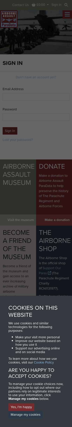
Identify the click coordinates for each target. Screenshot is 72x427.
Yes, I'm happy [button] (21, 407)
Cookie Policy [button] (44, 362)
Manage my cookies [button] (25, 414)
